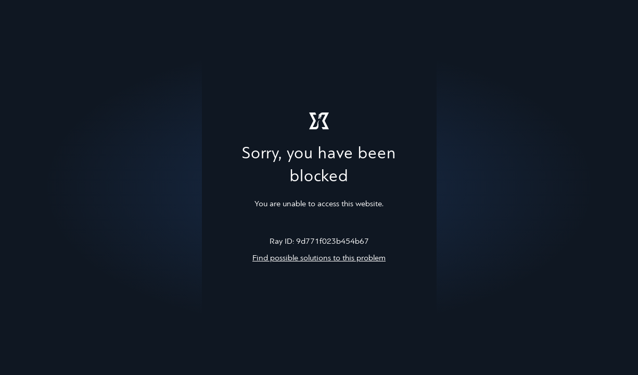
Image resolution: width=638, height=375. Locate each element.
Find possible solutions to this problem (319, 258)
